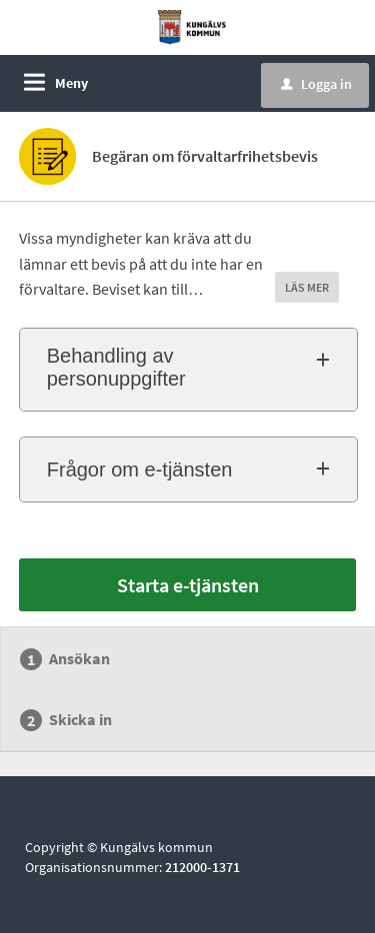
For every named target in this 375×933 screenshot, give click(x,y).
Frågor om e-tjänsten (140, 469)
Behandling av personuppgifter (116, 367)
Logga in (316, 84)
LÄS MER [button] (307, 287)
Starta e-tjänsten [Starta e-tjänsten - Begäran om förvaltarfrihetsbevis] (188, 584)
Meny (71, 83)
